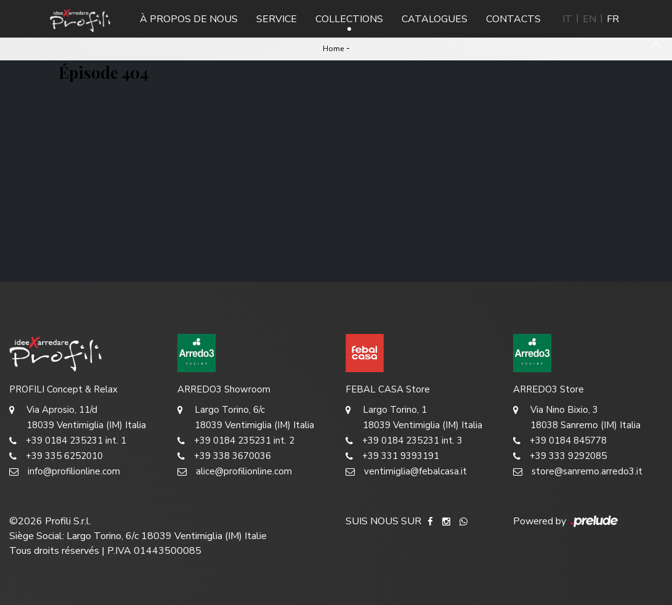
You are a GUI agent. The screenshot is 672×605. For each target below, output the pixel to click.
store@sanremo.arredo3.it (577, 471)
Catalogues (435, 19)
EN (589, 19)
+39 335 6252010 (56, 456)
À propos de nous (189, 19)
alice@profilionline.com (234, 471)
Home (333, 49)
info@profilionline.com (64, 471)
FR (613, 19)
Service (276, 19)
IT (567, 19)
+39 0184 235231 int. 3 (404, 441)
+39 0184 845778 (560, 441)
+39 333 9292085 (560, 456)
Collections (349, 19)
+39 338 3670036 (224, 456)
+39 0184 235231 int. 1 (67, 441)
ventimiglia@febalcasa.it (406, 471)
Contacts (513, 19)
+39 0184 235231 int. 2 (235, 441)
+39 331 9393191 (392, 456)
